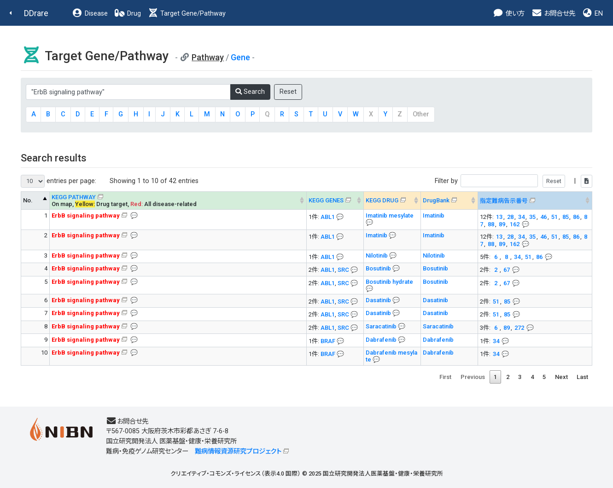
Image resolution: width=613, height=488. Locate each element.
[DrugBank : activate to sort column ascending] (449, 200)
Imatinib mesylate (390, 215)
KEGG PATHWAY (74, 197)
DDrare (36, 13)
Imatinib (433, 215)
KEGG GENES (326, 200)
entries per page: (58, 181)
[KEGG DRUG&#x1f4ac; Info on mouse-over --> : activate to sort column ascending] (392, 200)
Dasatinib (379, 300)
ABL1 (328, 216)
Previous (473, 376)
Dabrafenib (382, 339)
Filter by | (513, 181)
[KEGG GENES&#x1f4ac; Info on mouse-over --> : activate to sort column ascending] (335, 200)
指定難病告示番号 (504, 200)
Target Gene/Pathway (186, 13)
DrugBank (436, 200)
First (445, 376)
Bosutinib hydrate (389, 281)
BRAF (328, 341)
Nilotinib (377, 255)
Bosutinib (379, 268)
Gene (240, 57)
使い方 (509, 13)
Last (582, 376)
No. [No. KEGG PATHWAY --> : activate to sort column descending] (28, 200)
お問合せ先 (553, 13)
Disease (90, 13)
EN (592, 13)
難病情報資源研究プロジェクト (238, 451)
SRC (343, 269)
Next (561, 376)
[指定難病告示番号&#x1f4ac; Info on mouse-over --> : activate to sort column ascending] (535, 200)
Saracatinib (382, 326)
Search (250, 92)
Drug (127, 13)
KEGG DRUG (382, 200)
